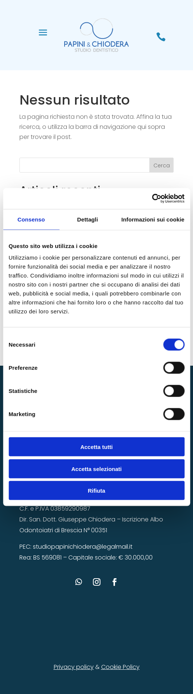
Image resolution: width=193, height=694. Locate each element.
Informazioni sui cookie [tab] (152, 219)
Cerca (161, 165)
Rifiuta (96, 490)
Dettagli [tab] (87, 219)
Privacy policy (74, 667)
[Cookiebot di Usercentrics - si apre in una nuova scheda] (151, 199)
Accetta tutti (96, 447)
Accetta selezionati (96, 468)
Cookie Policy (120, 667)
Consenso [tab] (31, 219)
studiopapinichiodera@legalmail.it (83, 546)
